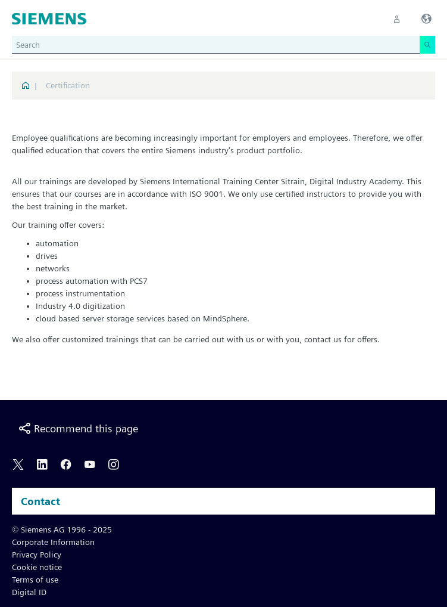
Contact (40, 501)
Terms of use (35, 579)
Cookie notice (37, 567)
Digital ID (29, 592)
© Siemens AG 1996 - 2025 (62, 529)
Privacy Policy (36, 554)
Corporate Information (53, 542)
